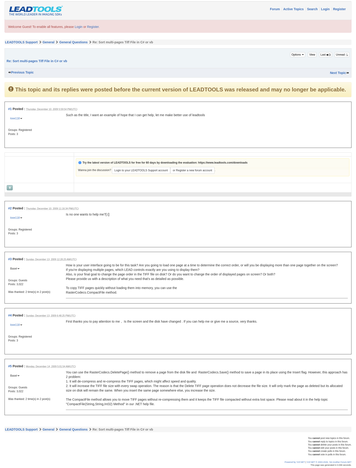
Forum (275, 9)
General (48, 42)
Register (339, 9)
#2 (10, 208)
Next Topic (338, 73)
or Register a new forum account (192, 170)
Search (313, 9)
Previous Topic (22, 72)
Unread (342, 54)
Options (298, 54)
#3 (10, 259)
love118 (15, 118)
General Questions (73, 42)
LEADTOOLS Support (21, 42)
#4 (10, 315)
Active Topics (293, 9)
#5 (10, 366)
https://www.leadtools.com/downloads (223, 162)
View (312, 54)
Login (326, 9)
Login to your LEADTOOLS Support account (141, 170)
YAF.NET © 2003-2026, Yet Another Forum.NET (329, 462)
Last (326, 54)
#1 (10, 109)
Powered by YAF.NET (295, 462)
